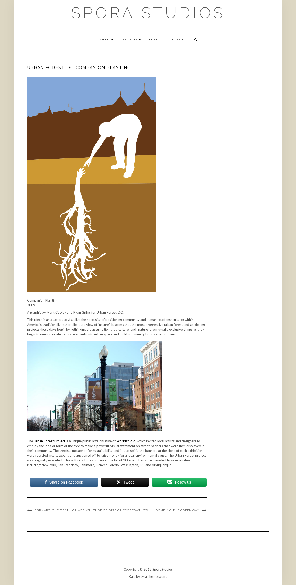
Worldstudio (125, 441)
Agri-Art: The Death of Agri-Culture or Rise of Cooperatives (91, 510)
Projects (131, 39)
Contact (156, 39)
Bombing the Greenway (177, 510)
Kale (132, 576)
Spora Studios (148, 13)
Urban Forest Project (49, 441)
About (106, 39)
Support (179, 39)
